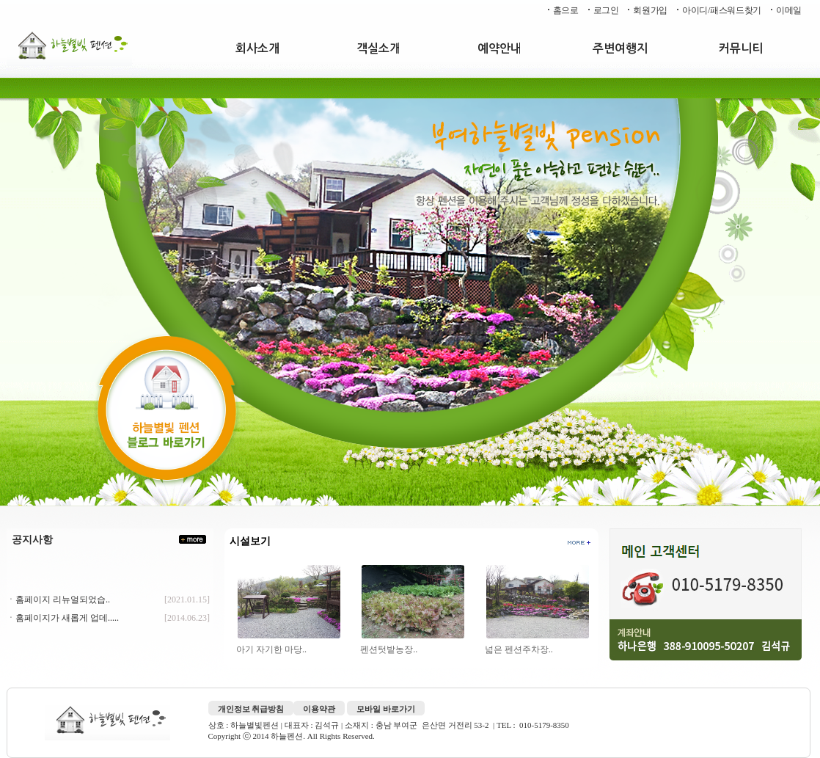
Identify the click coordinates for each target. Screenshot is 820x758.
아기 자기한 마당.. (272, 649)
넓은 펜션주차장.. (520, 649)
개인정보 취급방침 (251, 708)
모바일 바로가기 (385, 708)
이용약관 (319, 708)
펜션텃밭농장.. (390, 649)
